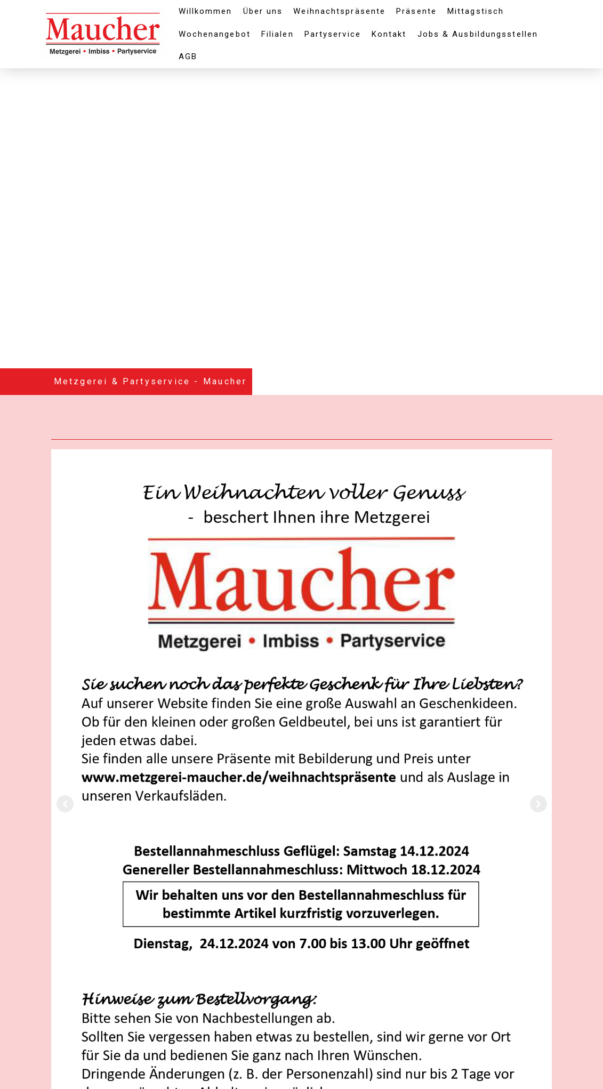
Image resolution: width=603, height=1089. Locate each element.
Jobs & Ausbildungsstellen (477, 34)
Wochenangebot (215, 34)
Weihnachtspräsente (339, 11)
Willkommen (205, 11)
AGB (188, 56)
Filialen (277, 34)
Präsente (416, 11)
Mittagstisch (475, 11)
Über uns (263, 11)
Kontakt (389, 34)
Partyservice (332, 34)
